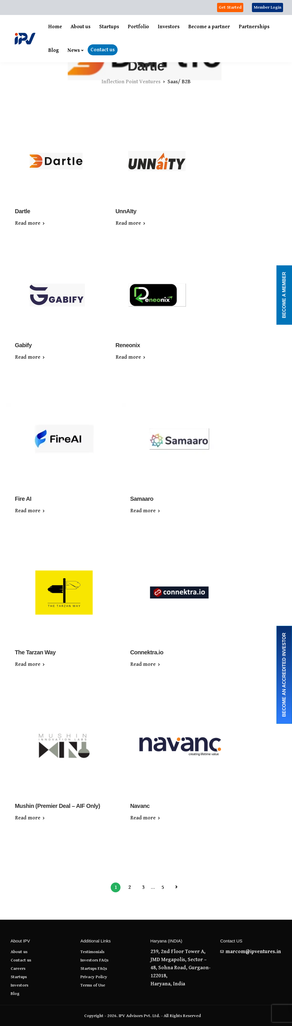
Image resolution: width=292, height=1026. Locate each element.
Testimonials (92, 951)
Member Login (267, 7)
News (73, 50)
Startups (109, 27)
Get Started (230, 7)
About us (81, 27)
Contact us (103, 50)
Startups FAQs (93, 968)
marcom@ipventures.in (253, 951)
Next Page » (176, 887)
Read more (27, 223)
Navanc (140, 806)
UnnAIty (126, 211)
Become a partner (209, 27)
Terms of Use (92, 985)
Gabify (23, 345)
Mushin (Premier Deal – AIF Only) (57, 806)
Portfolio (138, 27)
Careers (18, 968)
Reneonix (128, 345)
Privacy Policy (93, 976)
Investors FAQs (94, 960)
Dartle (22, 211)
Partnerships (254, 27)
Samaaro (141, 499)
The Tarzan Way (35, 652)
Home (55, 27)
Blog (53, 50)
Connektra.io (146, 652)
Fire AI (23, 499)
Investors (169, 27)
